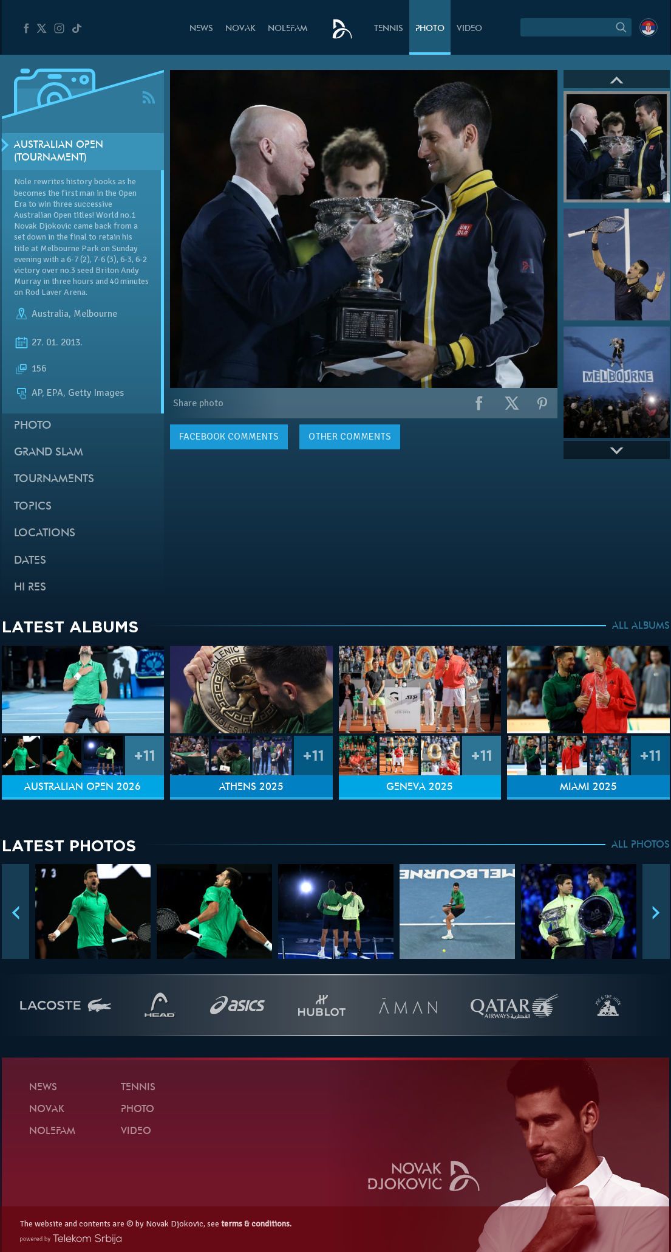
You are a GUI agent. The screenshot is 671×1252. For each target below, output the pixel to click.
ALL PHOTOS (640, 845)
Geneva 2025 (419, 787)
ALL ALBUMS (641, 626)
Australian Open (43, 215)
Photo (429, 28)
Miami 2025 (588, 787)
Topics (33, 507)
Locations (44, 533)
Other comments (349, 437)
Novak (240, 28)
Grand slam (48, 452)
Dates (30, 561)
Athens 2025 (251, 787)
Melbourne (95, 314)
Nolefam (287, 28)
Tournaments (54, 479)
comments (229, 437)
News (201, 28)
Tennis (388, 28)
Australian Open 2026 (82, 787)
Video (469, 28)
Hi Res (30, 587)
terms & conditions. (256, 1224)
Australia (50, 314)
